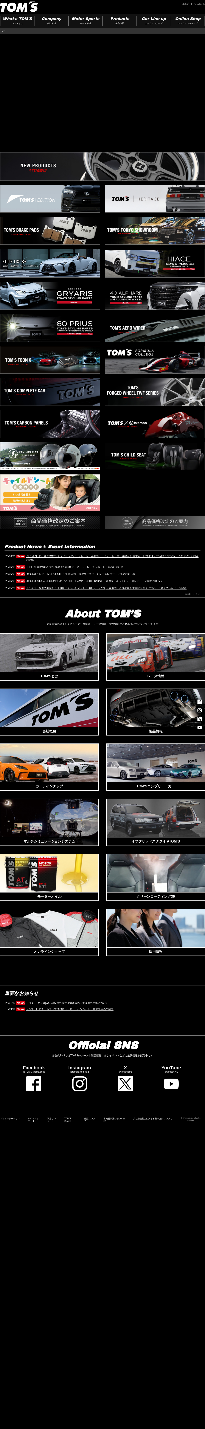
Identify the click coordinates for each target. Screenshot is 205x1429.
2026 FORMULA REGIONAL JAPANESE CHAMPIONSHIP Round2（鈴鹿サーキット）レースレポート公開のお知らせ (94, 581)
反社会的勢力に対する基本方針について (152, 1118)
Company (51, 21)
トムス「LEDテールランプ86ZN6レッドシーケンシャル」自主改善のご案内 (69, 1009)
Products (119, 21)
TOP (2, 31)
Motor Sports (85, 21)
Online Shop (188, 21)
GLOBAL (199, 3)
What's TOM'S (17, 21)
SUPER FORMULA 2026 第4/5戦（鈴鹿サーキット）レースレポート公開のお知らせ (74, 567)
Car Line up (153, 21)
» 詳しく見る (192, 594)
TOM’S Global (67, 1119)
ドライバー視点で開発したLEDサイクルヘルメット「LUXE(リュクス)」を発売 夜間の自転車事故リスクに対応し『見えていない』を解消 (106, 588)
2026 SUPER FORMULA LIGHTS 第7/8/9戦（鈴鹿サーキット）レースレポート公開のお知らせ (80, 573)
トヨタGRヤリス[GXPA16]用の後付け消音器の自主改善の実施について (67, 1002)
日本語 (185, 3)
